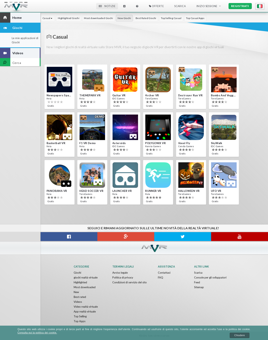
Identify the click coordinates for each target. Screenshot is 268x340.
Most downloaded (85, 287)
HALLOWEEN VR (189, 190)
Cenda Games (186, 146)
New (76, 292)
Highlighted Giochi (68, 18)
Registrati (240, 6)
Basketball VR (56, 143)
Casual (48, 18)
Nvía (49, 98)
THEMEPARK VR (90, 95)
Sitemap (199, 287)
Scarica (180, 6)
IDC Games (118, 98)
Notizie (107, 6)
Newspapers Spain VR (59, 95)
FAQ (160, 277)
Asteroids (119, 143)
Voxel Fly (184, 143)
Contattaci (164, 272)
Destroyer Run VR (190, 95)
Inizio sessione (206, 6)
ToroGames (151, 98)
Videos (78, 301)
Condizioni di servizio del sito (129, 282)
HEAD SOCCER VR (91, 190)
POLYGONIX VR (155, 143)
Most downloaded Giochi (98, 18)
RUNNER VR (153, 190)
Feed (197, 282)
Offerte (156, 6)
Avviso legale (120, 272)
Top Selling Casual (171, 18)
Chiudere (239, 335)
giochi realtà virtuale (86, 277)
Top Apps (79, 321)
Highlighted (80, 282)
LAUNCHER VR (122, 190)
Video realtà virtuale (86, 306)
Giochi (77, 272)
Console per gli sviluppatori (210, 277)
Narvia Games (153, 146)
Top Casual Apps (195, 18)
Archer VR (152, 95)
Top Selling (80, 316)
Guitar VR (119, 95)
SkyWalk (216, 143)
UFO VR (216, 190)
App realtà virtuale (85, 311)
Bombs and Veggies (223, 95)
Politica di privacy (122, 277)
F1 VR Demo (87, 143)
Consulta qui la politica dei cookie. (37, 332)
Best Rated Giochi (146, 18)
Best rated (80, 297)
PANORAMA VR (57, 190)
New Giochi (124, 18)
